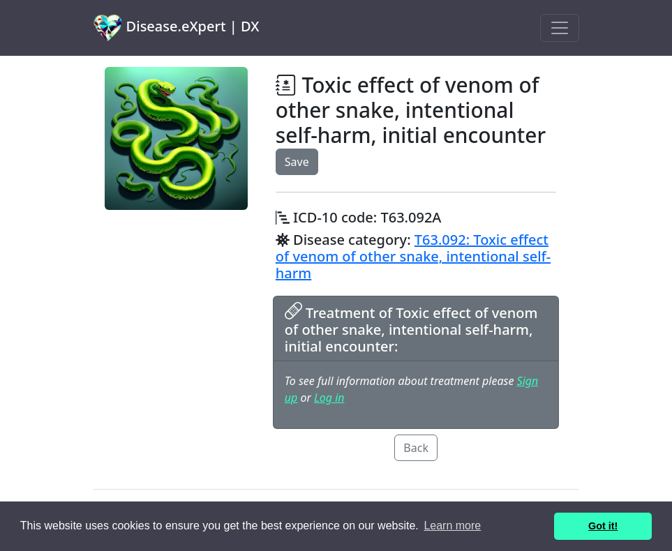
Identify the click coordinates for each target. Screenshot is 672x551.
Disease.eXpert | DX (177, 28)
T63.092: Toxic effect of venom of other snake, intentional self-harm (413, 256)
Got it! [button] (603, 525)
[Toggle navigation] (559, 28)
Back (415, 447)
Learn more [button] (452, 525)
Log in (329, 397)
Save (297, 161)
